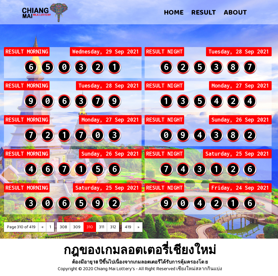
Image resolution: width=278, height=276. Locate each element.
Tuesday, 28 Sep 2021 (238, 52)
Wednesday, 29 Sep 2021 (105, 52)
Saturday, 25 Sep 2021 (237, 154)
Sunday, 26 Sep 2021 (240, 120)
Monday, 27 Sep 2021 (240, 86)
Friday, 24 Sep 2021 (240, 188)
